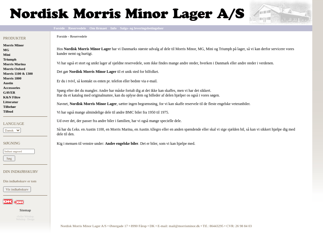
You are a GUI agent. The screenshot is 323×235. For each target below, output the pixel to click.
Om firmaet (98, 28)
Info (113, 28)
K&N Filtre (11, 97)
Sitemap (25, 210)
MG (6, 50)
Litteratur (10, 102)
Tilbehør (9, 107)
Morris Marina (14, 64)
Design (30, 219)
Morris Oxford (14, 69)
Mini (6, 54)
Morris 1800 (12, 78)
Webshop (21, 219)
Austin (8, 83)
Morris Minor (13, 45)
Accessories (11, 88)
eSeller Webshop (25, 216)
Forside (59, 28)
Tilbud (8, 111)
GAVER (9, 92)
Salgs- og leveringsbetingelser (142, 28)
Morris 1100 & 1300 (18, 73)
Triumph (9, 59)
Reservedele (77, 28)
